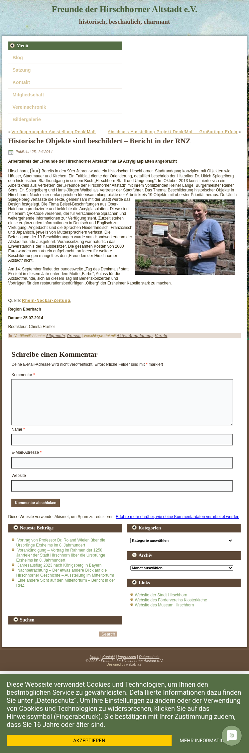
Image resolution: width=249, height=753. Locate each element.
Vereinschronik (29, 107)
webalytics (133, 664)
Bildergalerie (27, 119)
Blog (18, 57)
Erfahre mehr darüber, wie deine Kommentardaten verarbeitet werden (177, 516)
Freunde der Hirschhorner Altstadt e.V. (125, 9)
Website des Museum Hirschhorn (164, 605)
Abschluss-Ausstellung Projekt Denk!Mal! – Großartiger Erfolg (172, 132)
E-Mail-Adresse (26, 452)
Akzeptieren (89, 741)
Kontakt (21, 82)
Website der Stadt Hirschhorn (161, 595)
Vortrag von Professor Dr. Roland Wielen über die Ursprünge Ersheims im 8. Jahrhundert (60, 543)
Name (18, 429)
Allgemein (55, 336)
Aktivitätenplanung (135, 336)
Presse (74, 336)
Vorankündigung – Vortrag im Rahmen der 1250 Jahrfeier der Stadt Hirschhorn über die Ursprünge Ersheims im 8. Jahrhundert (60, 555)
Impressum (127, 657)
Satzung (22, 70)
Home (94, 657)
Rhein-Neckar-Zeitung (46, 300)
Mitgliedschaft (28, 94)
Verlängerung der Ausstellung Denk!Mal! (53, 132)
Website (18, 475)
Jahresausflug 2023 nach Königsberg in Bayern (59, 565)
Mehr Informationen (207, 741)
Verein (161, 336)
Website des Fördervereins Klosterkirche (171, 600)
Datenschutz (149, 657)
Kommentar (23, 374)
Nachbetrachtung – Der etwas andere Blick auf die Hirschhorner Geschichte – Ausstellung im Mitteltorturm (65, 573)
